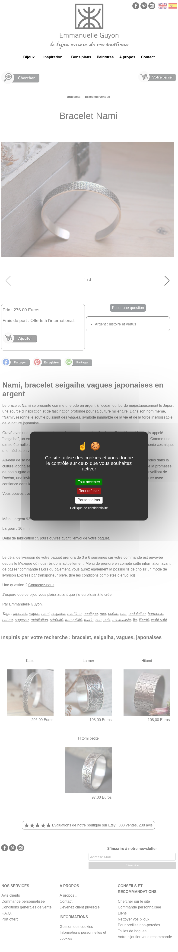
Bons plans (81, 57)
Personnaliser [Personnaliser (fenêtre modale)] (89, 500)
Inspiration (52, 57)
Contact (148, 57)
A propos (127, 57)
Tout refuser (89, 491)
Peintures (105, 57)
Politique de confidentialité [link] (89, 508)
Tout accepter (89, 482)
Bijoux (29, 57)
